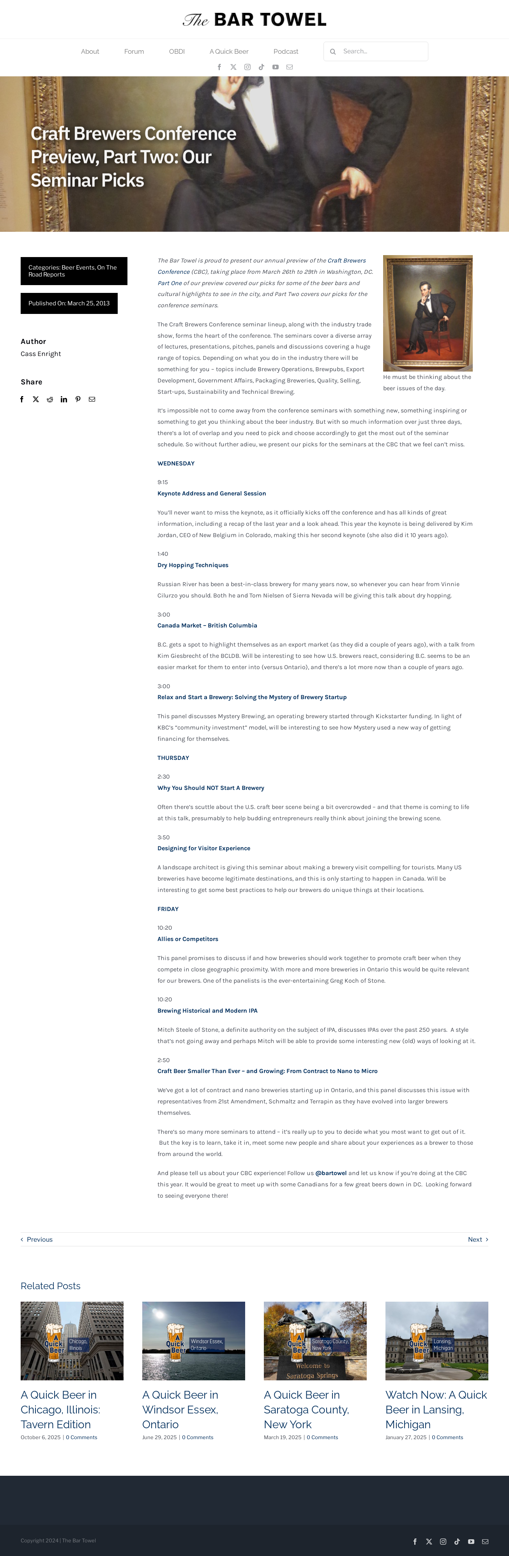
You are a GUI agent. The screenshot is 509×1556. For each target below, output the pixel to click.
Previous (40, 1239)
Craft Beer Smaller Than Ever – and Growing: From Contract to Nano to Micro (267, 1071)
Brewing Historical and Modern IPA (207, 1011)
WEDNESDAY (175, 463)
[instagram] (247, 67)
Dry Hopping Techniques (192, 565)
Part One (169, 283)
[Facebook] (21, 399)
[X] (35, 399)
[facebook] (219, 67)
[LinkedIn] (64, 399)
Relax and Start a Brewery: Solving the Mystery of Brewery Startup (252, 697)
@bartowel (331, 1173)
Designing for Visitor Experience (203, 848)
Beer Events (77, 267)
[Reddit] (49, 399)
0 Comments (81, 1437)
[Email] (92, 399)
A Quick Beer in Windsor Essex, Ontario (180, 1410)
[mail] (289, 67)
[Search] (333, 51)
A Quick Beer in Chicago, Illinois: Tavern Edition (60, 1410)
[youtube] (275, 67)
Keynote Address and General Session (211, 493)
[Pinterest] (78, 399)
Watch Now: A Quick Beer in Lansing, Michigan (436, 1410)
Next (475, 1239)
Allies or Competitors (187, 939)
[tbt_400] (254, 15)
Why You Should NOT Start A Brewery (210, 788)
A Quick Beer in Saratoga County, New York (306, 1410)
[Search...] (375, 51)
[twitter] (233, 67)
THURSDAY (173, 758)
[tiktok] (261, 67)
